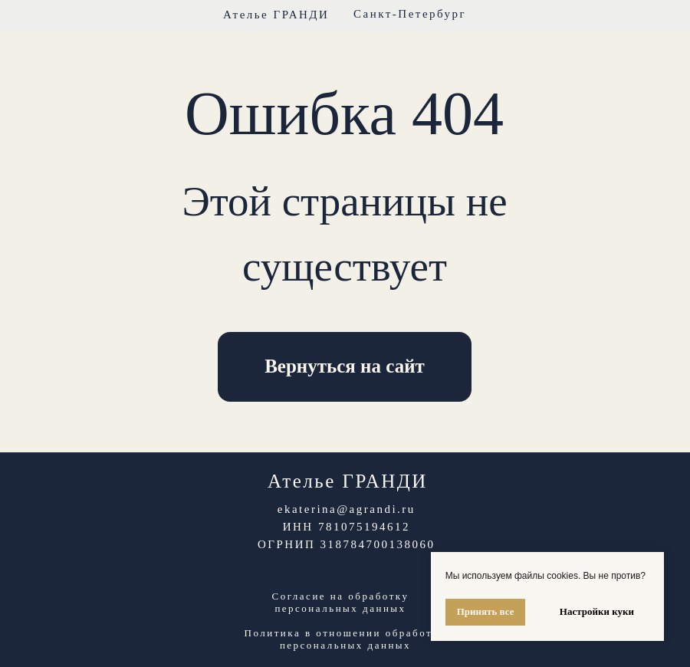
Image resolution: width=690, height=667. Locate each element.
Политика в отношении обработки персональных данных (346, 639)
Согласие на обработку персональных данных (340, 602)
